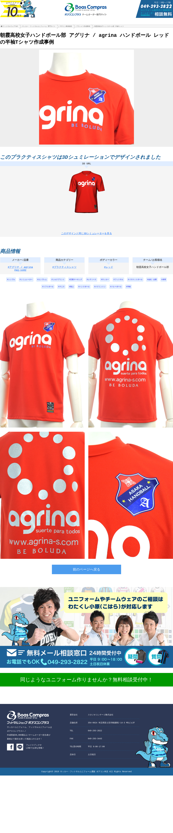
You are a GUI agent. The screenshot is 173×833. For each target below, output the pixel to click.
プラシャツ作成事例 (83, 27)
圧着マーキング (76, 282)
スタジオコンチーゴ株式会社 (100, 717)
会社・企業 (152, 282)
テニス (61, 289)
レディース (92, 282)
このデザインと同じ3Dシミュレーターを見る (86, 233)
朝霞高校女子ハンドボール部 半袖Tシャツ (109, 27)
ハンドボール (85, 289)
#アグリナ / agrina (20, 269)
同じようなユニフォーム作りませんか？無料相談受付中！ (86, 682)
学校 (129, 289)
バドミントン (100, 289)
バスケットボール (135, 282)
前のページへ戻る (86, 572)
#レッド (108, 269)
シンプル (11, 282)
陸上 (72, 289)
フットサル (119, 282)
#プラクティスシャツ (64, 269)
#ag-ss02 (20, 273)
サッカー (105, 282)
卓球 (164, 282)
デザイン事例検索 (66, 27)
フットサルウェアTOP (10, 27)
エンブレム (42, 282)
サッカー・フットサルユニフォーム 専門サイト (38, 27)
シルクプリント (58, 282)
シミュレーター (27, 282)
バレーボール (116, 289)
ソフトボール (48, 289)
